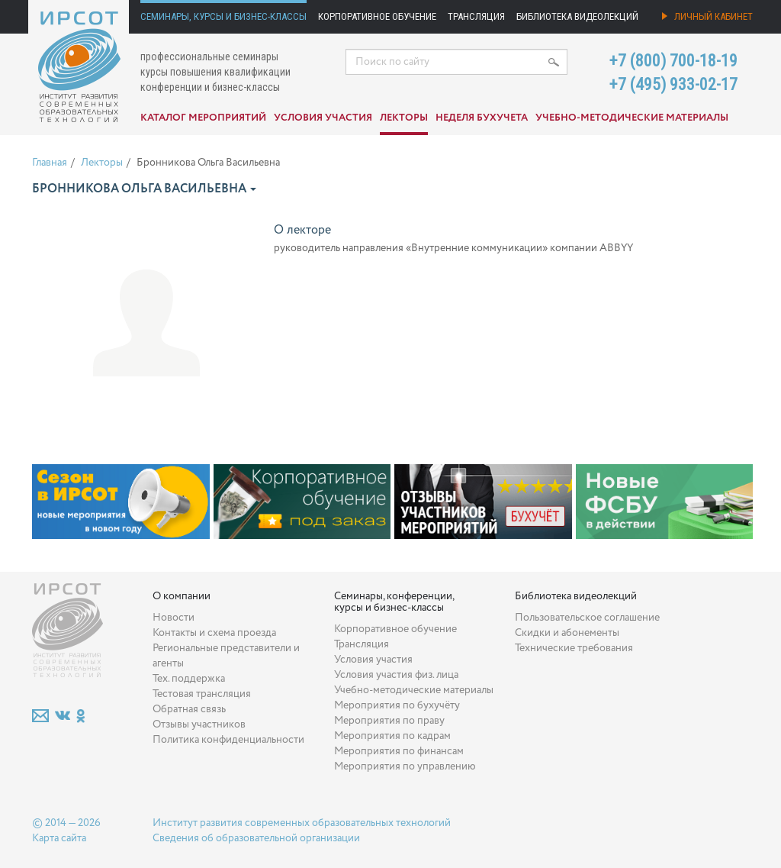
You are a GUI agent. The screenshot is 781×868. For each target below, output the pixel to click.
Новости (173, 617)
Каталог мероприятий (203, 118)
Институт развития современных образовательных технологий (302, 823)
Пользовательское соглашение (587, 617)
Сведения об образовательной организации (256, 838)
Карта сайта (59, 838)
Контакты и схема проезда (214, 633)
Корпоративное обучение (377, 16)
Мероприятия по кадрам (392, 736)
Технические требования (574, 648)
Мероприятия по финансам (399, 751)
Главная (49, 162)
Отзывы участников (199, 724)
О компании (182, 596)
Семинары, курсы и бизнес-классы (223, 16)
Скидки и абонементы (567, 633)
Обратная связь (189, 709)
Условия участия (323, 118)
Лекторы (404, 118)
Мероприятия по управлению (405, 766)
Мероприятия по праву (389, 720)
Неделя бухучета (481, 118)
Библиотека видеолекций (577, 16)
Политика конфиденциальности (228, 739)
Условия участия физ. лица (396, 674)
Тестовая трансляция (202, 694)
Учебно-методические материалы (631, 118)
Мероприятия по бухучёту (397, 705)
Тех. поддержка (189, 678)
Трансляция (476, 16)
